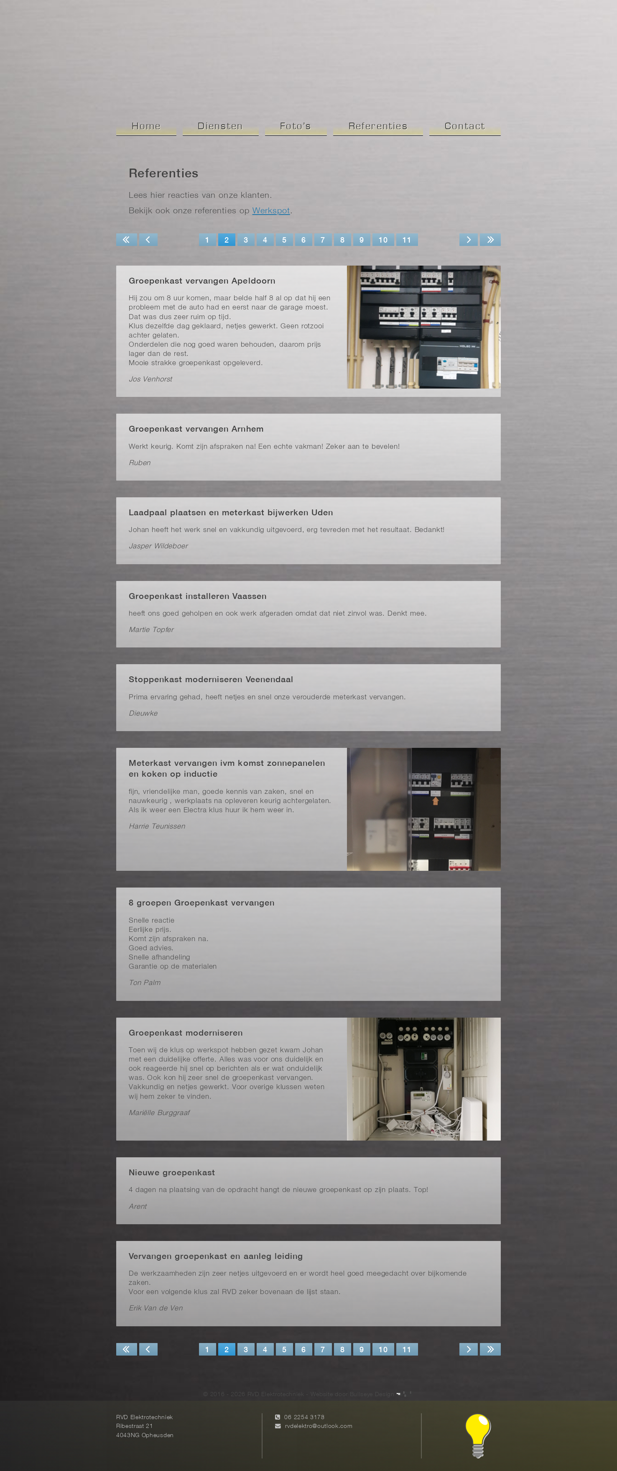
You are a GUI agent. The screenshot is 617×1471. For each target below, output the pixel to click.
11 (407, 240)
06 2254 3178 (304, 1417)
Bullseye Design (372, 1394)
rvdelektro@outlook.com (318, 1426)
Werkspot (271, 211)
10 (383, 240)
